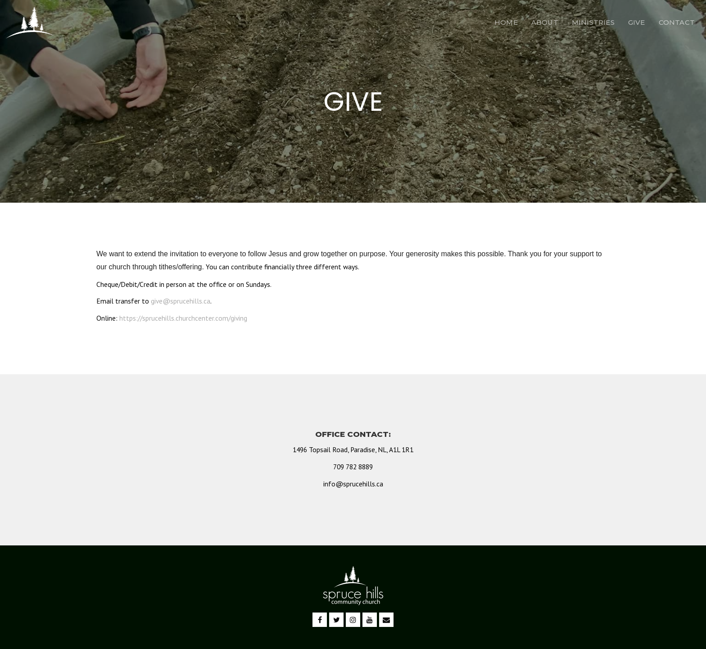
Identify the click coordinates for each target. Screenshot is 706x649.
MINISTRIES (593, 22)
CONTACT (677, 22)
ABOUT (544, 22)
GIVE (636, 22)
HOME (506, 22)
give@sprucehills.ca (180, 300)
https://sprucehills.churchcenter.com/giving (183, 317)
